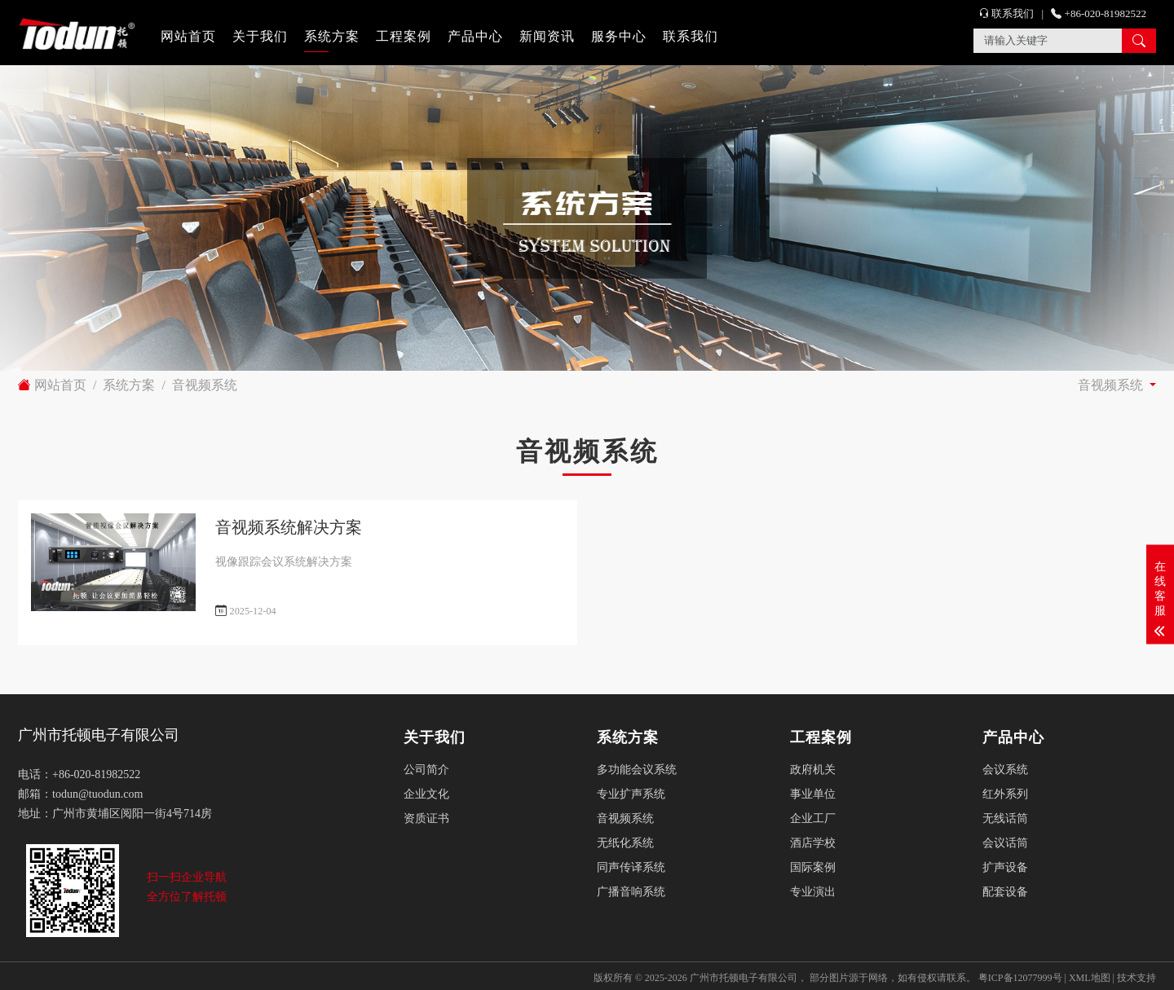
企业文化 (426, 794)
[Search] (1047, 41)
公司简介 (426, 769)
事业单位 (813, 794)
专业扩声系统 (631, 794)
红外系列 (1005, 794)
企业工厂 (813, 818)
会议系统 (1005, 769)
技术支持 (1136, 977)
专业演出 (813, 892)
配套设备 (1005, 892)
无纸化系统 (625, 843)
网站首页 (188, 36)
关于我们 (260, 36)
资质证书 (426, 818)
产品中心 (475, 36)
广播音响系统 (631, 892)
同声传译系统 (631, 867)
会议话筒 (1005, 843)
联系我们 (690, 36)
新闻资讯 (547, 36)
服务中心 (619, 36)
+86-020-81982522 (1098, 13)
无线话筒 (1005, 818)
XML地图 (1089, 977)
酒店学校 (813, 843)
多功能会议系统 (637, 769)
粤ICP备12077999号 (1020, 977)
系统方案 (332, 36)
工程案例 (403, 36)
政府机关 (813, 769)
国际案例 (813, 867)
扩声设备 (1005, 867)
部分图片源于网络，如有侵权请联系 (888, 977)
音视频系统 (204, 385)
